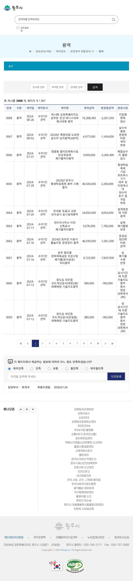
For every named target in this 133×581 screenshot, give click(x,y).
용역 (10, 66)
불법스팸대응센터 (84, 446)
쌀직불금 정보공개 (84, 488)
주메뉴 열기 (128, 8)
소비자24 (84, 417)
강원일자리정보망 (84, 409)
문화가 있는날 (83, 500)
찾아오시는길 (121, 537)
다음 (33, 409)
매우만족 (16, 368)
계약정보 (61, 51)
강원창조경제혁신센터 (84, 421)
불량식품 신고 (83, 496)
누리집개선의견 (95, 537)
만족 (35, 368)
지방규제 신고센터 (84, 467)
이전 (21, 409)
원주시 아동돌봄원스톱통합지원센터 (84, 504)
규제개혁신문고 (83, 450)
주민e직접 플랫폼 (83, 430)
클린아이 (84, 455)
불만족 (71, 368)
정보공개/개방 (43, 51)
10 (98, 343)
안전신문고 (84, 471)
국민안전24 (83, 426)
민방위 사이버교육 (84, 508)
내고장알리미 (84, 475)
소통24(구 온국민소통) (83, 434)
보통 (53, 368)
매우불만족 (94, 368)
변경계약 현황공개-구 (82, 51)
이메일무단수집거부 (66, 537)
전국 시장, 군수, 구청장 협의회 (84, 479)
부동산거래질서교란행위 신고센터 (83, 442)
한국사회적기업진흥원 (84, 484)
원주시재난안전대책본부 (83, 463)
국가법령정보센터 (84, 492)
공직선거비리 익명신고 (83, 459)
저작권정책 (39, 537)
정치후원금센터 (83, 438)
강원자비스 (84, 413)
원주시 (12, 8)
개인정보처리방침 (13, 537)
